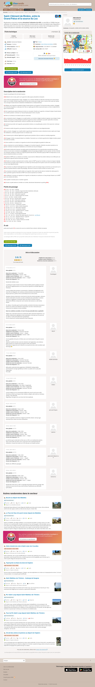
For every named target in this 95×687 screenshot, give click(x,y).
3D (86, 51)
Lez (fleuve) (37, 215)
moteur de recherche (41, 649)
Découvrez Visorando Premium (46, 58)
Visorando (5, 12)
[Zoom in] (90, 37)
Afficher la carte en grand (78, 70)
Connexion (88, 9)
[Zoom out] (90, 39)
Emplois (5, 672)
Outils (6, 9)
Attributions (66, 52)
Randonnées (14, 9)
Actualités (5, 674)
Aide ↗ (21, 9)
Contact (5, 680)
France (40, 41)
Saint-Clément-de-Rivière (47, 44)
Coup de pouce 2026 (9, 677)
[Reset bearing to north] (90, 42)
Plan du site (6, 669)
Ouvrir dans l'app (11, 68)
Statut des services (42, 684)
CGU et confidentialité (8, 666)
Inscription (81, 9)
